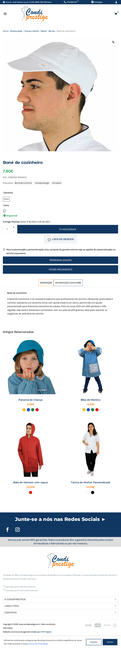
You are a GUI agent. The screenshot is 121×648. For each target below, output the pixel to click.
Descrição (46, 282)
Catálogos (98, 2)
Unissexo (56, 183)
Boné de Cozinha (23, 183)
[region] (60, 642)
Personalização (61, 260)
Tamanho (8, 192)
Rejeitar (93, 642)
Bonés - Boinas (48, 31)
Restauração (16, 31)
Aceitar (110, 642)
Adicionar (69, 229)
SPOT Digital (46, 632)
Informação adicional (68, 282)
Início (5, 31)
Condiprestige (42, 183)
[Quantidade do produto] (9, 229)
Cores (6, 205)
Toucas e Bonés (31, 31)
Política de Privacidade (38, 644)
